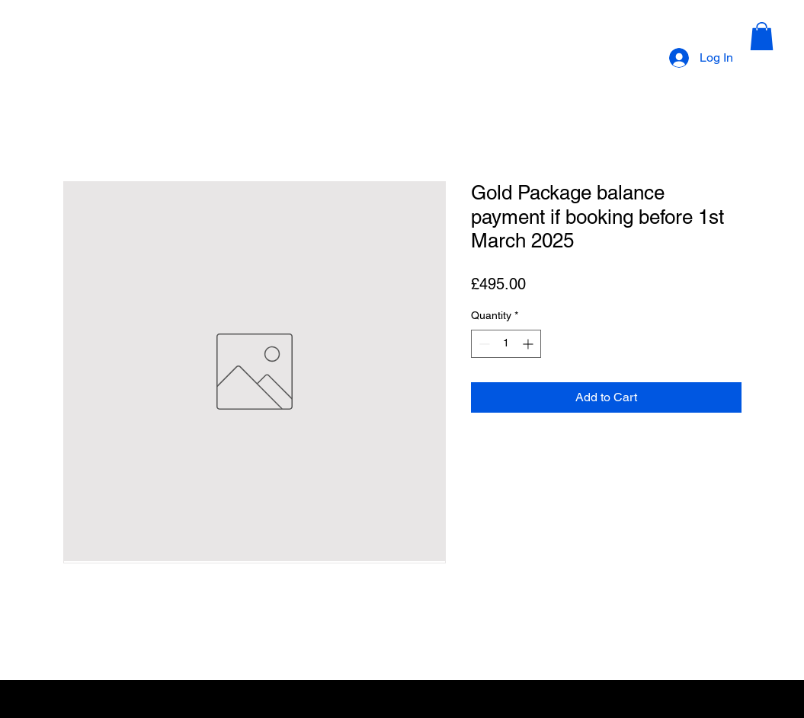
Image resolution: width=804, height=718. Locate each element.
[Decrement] (482, 343)
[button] (762, 36)
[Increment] (529, 343)
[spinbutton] (506, 343)
